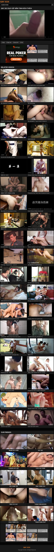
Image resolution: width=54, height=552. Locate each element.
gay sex (9, 42)
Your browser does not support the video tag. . (27, 25)
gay (4, 42)
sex (22, 42)
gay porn (16, 42)
